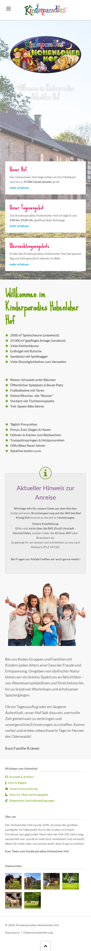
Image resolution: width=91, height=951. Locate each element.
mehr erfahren (19, 187)
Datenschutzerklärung (38, 932)
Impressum (12, 932)
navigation (8, 8)
